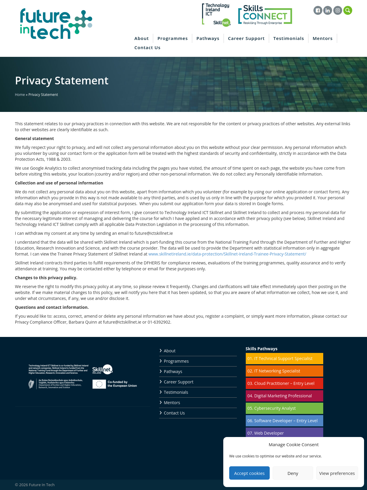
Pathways (207, 38)
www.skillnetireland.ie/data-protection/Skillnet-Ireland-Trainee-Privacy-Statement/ (227, 254)
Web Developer (269, 433)
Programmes (172, 38)
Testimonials (288, 38)
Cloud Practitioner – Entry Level (284, 383)
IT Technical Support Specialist (283, 358)
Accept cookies (249, 473)
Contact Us (148, 47)
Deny (292, 473)
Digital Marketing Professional (283, 396)
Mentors (323, 38)
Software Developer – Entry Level (286, 420)
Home (20, 94)
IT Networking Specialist (277, 371)
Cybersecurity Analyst (275, 408)
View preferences (337, 473)
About (142, 38)
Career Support (246, 38)
